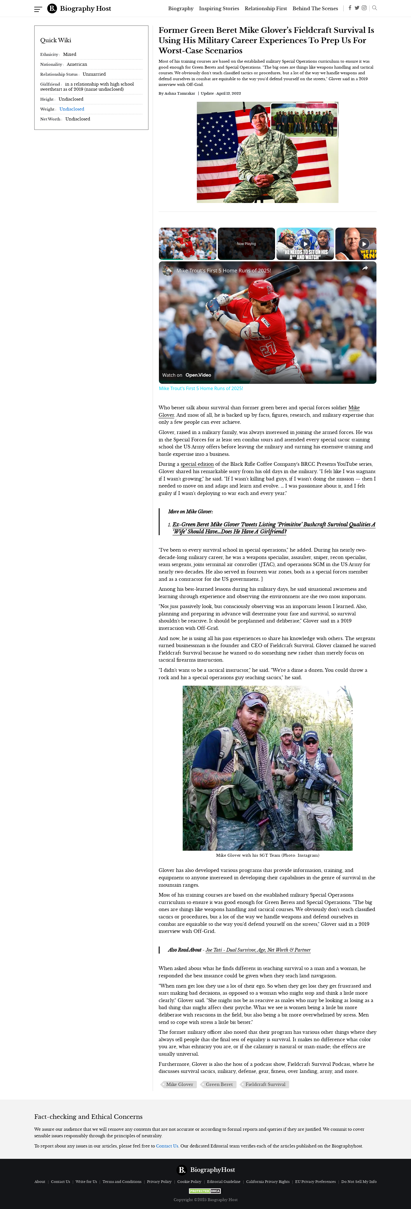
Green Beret (219, 1084)
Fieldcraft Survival (266, 1084)
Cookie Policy (189, 1182)
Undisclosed (71, 109)
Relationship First (266, 8)
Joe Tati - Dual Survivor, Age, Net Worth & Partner (258, 950)
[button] (373, 8)
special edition (197, 464)
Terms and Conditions (122, 1182)
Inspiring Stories (219, 8)
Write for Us (86, 1182)
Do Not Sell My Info (359, 1182)
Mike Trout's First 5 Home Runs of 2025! (223, 270)
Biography (180, 8)
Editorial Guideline (223, 1182)
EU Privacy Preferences (315, 1182)
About (40, 1182)
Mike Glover (179, 1084)
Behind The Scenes (315, 8)
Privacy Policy (159, 1182)
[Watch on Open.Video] (186, 375)
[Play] (305, 243)
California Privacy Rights (267, 1182)
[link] (168, 270)
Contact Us (167, 1146)
